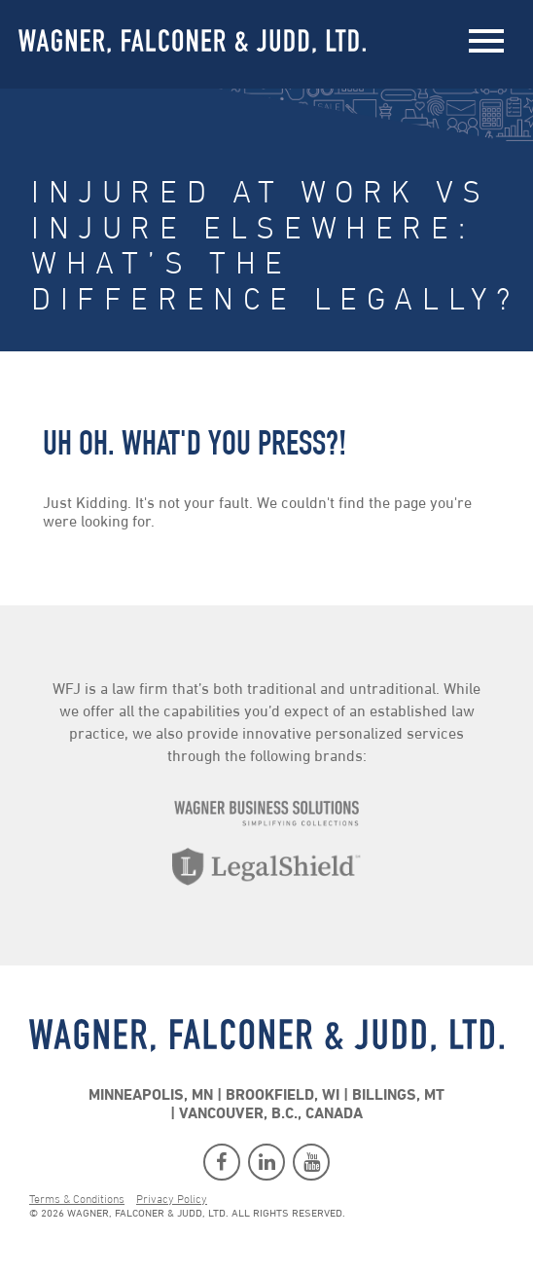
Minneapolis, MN (151, 1096)
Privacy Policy (171, 1200)
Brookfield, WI (282, 1096)
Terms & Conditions (76, 1200)
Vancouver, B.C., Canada (271, 1114)
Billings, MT (398, 1096)
